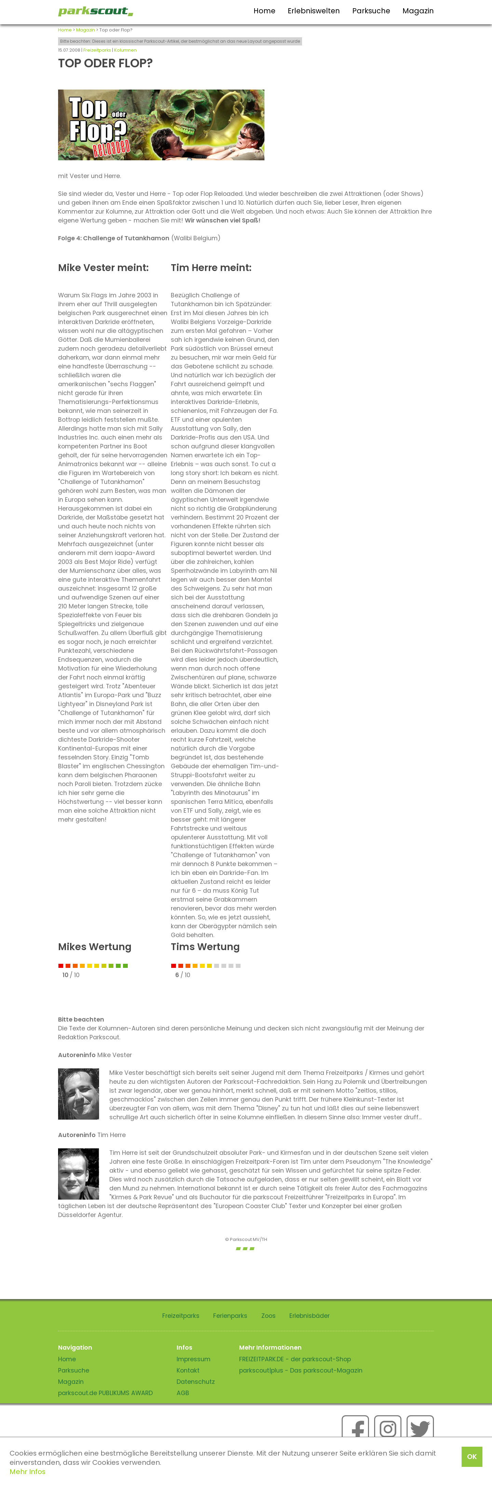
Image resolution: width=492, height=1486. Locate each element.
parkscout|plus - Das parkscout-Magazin (301, 1370)
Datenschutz (196, 1382)
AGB (183, 1393)
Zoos (268, 1316)
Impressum (193, 1359)
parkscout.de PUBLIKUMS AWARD (105, 1393)
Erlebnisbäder (309, 1316)
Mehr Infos (27, 1471)
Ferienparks (230, 1316)
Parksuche (371, 11)
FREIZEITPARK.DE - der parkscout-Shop (295, 1359)
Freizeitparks (97, 50)
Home (264, 11)
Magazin (418, 11)
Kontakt (188, 1370)
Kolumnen (125, 50)
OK (472, 1456)
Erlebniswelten (314, 11)
